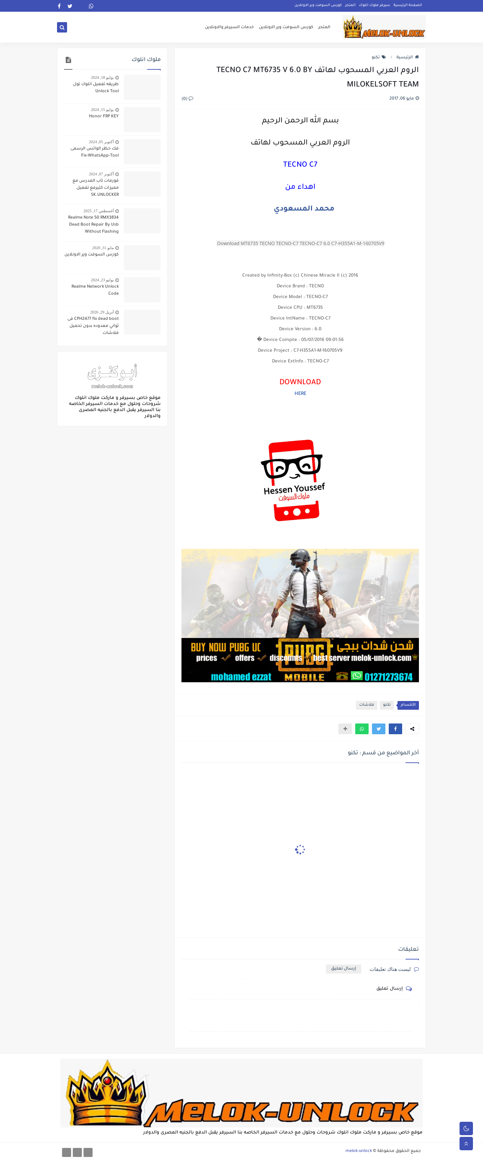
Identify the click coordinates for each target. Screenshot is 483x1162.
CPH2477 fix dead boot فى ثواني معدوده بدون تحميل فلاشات (93, 326)
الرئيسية (407, 57)
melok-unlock (358, 1151)
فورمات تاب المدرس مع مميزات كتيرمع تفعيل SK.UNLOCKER (95, 188)
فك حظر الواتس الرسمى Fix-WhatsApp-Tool (94, 152)
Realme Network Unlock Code (95, 290)
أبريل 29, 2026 (102, 312)
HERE (300, 394)
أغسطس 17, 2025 (99, 211)
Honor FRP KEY (104, 116)
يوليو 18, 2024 (102, 77)
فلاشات (366, 705)
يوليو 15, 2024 (102, 109)
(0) (187, 99)
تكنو (379, 57)
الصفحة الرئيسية (407, 5)
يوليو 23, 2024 (102, 280)
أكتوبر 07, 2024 (101, 174)
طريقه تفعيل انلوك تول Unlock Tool (96, 88)
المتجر (350, 5)
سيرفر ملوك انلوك (374, 5)
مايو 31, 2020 (103, 247)
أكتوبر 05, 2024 (101, 141)
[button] (395, 728)
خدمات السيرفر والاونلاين (229, 27)
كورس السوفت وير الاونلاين (318, 5)
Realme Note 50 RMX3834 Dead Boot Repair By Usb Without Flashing (93, 225)
